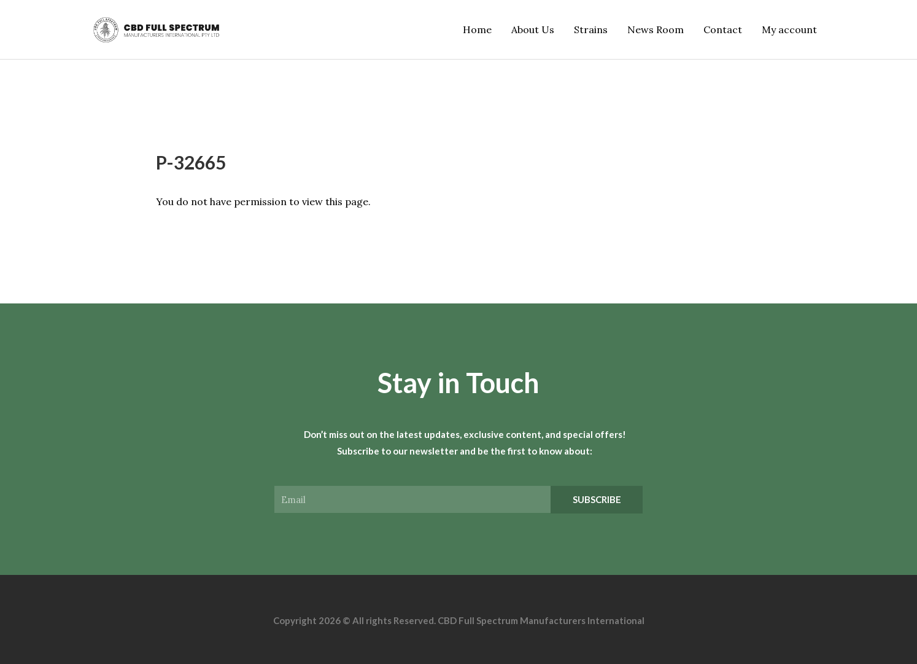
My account (789, 29)
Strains (591, 29)
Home (477, 29)
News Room (655, 29)
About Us (532, 29)
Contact (722, 29)
